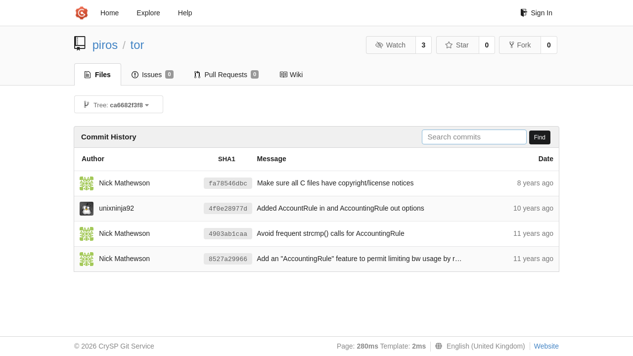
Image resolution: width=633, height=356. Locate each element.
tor (137, 44)
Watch (390, 45)
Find (539, 137)
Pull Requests (226, 74)
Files (98, 75)
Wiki (291, 75)
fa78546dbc (228, 183)
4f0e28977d (228, 209)
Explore (148, 13)
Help (185, 13)
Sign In (536, 13)
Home (109, 13)
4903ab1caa (228, 234)
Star (457, 45)
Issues (153, 74)
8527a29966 (228, 259)
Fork (520, 45)
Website (546, 346)
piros (105, 44)
